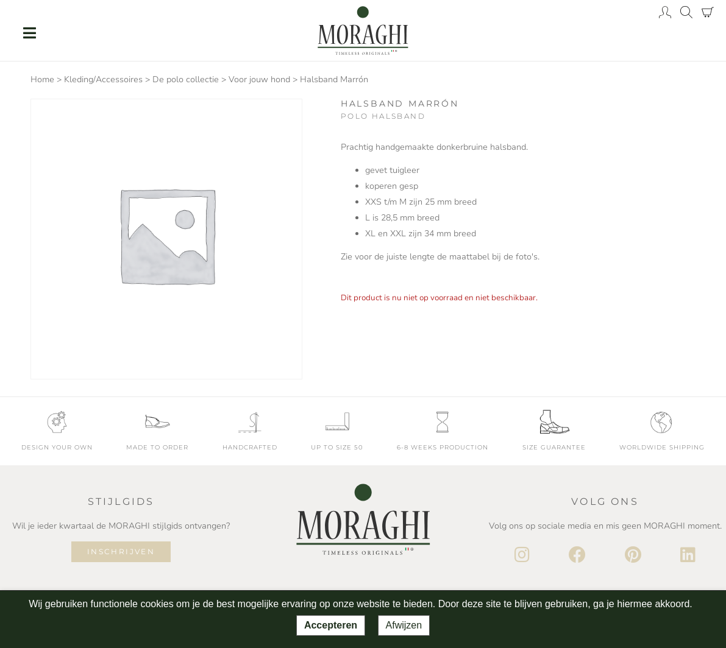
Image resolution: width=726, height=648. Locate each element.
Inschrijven (121, 551)
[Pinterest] (633, 555)
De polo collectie (185, 79)
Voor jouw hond (259, 79)
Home (42, 79)
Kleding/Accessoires (103, 79)
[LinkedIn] (688, 555)
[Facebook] (577, 555)
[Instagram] (522, 555)
